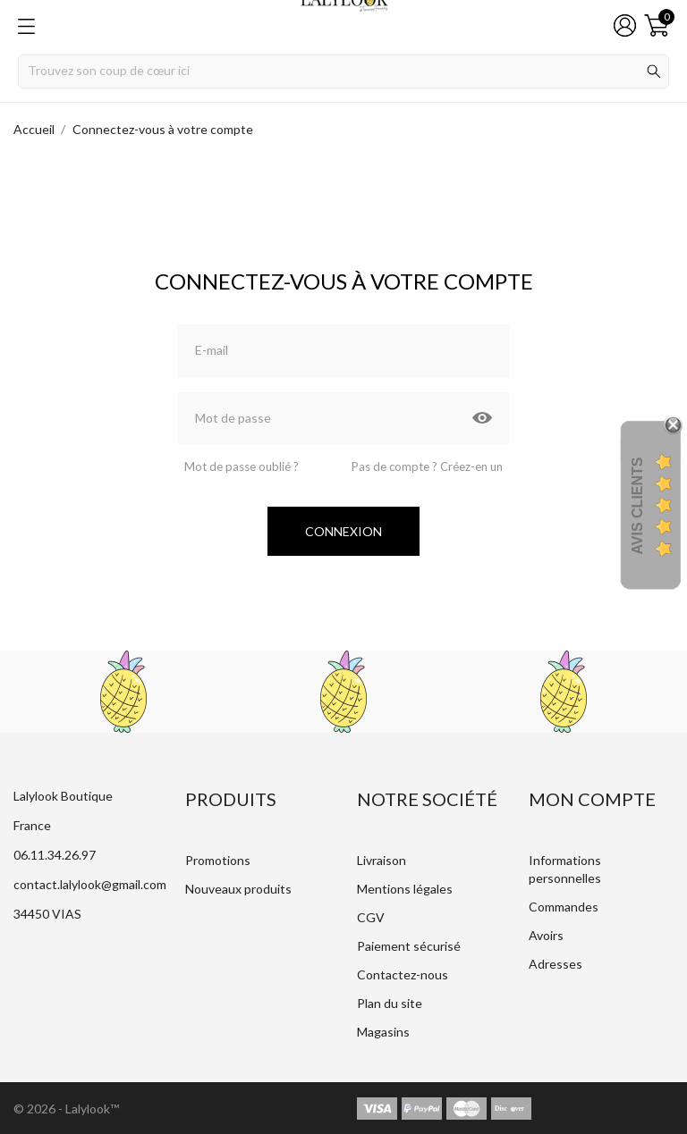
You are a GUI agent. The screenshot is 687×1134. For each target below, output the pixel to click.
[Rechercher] (343, 71)
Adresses (555, 963)
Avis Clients (637, 506)
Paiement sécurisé (409, 945)
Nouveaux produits (238, 888)
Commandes (563, 906)
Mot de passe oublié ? (241, 466)
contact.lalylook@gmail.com (89, 884)
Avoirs (546, 935)
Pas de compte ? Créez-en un (427, 466)
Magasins (383, 1031)
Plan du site (389, 1003)
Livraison (381, 860)
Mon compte (592, 799)
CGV (371, 917)
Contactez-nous (402, 974)
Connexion (343, 531)
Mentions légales (405, 888)
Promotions (217, 860)
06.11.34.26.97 (54, 854)
